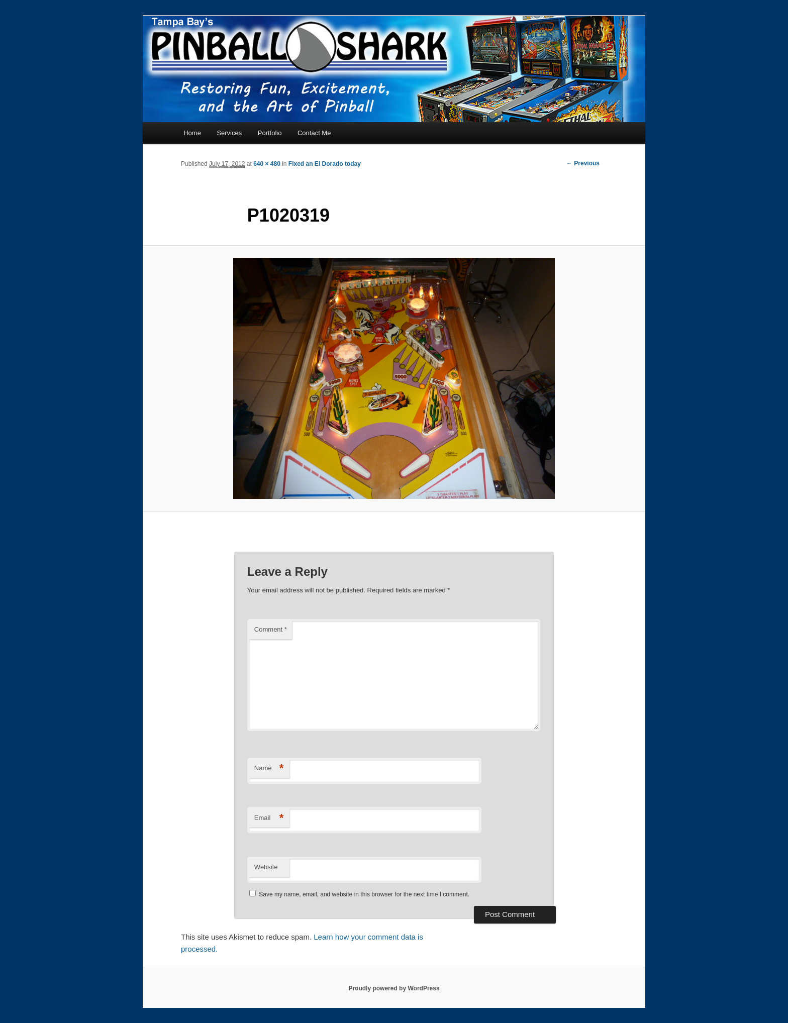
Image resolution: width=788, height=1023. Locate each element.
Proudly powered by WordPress (393, 988)
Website (266, 867)
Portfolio (270, 133)
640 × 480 (266, 163)
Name (269, 768)
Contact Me (314, 133)
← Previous (583, 163)
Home (192, 133)
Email (269, 818)
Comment (270, 629)
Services (229, 133)
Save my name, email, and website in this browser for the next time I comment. (364, 894)
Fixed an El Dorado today (324, 163)
